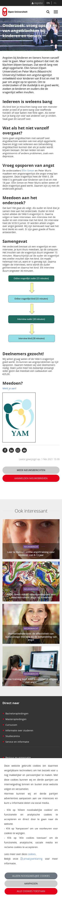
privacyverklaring (32, 858)
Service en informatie (15, 741)
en (48, 2)
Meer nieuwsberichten (31, 470)
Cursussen (9, 724)
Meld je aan (9, 388)
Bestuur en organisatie (16, 757)
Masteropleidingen (14, 719)
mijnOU (37, 3)
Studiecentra (11, 736)
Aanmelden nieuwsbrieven (31, 478)
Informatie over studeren (17, 730)
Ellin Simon (28, 170)
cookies (32, 854)
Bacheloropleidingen (15, 713)
